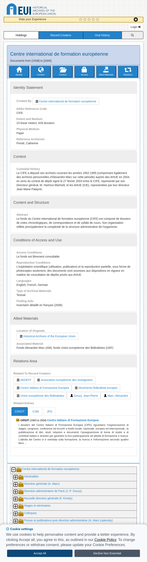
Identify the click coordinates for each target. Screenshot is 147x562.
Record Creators (60, 35)
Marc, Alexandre (115, 396)
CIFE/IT (19, 411)
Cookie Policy (105, 540)
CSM (36, 411)
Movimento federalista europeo (95, 388)
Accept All (40, 553)
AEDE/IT (23, 380)
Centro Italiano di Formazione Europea (42, 388)
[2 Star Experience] (85, 19)
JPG (49, 411)
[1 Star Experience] (81, 19)
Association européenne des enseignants (65, 380)
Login (136, 27)
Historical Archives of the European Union (47, 336)
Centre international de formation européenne (65, 101)
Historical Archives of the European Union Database (42, 10)
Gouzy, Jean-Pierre (83, 396)
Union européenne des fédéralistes (40, 396)
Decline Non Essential (107, 553)
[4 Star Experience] (94, 19)
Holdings (21, 35)
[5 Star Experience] (98, 19)
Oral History (102, 35)
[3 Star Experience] (89, 19)
